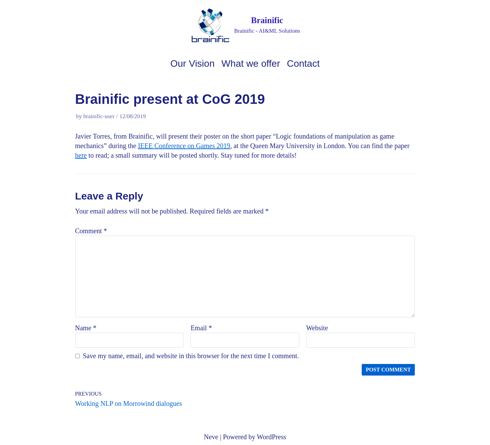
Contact (303, 63)
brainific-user (99, 116)
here (81, 155)
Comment (91, 231)
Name (86, 328)
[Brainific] (245, 25)
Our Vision (192, 63)
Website (317, 328)
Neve (211, 437)
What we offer (251, 63)
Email (201, 328)
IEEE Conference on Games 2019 (184, 145)
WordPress (271, 437)
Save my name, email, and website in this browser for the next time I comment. (191, 356)
